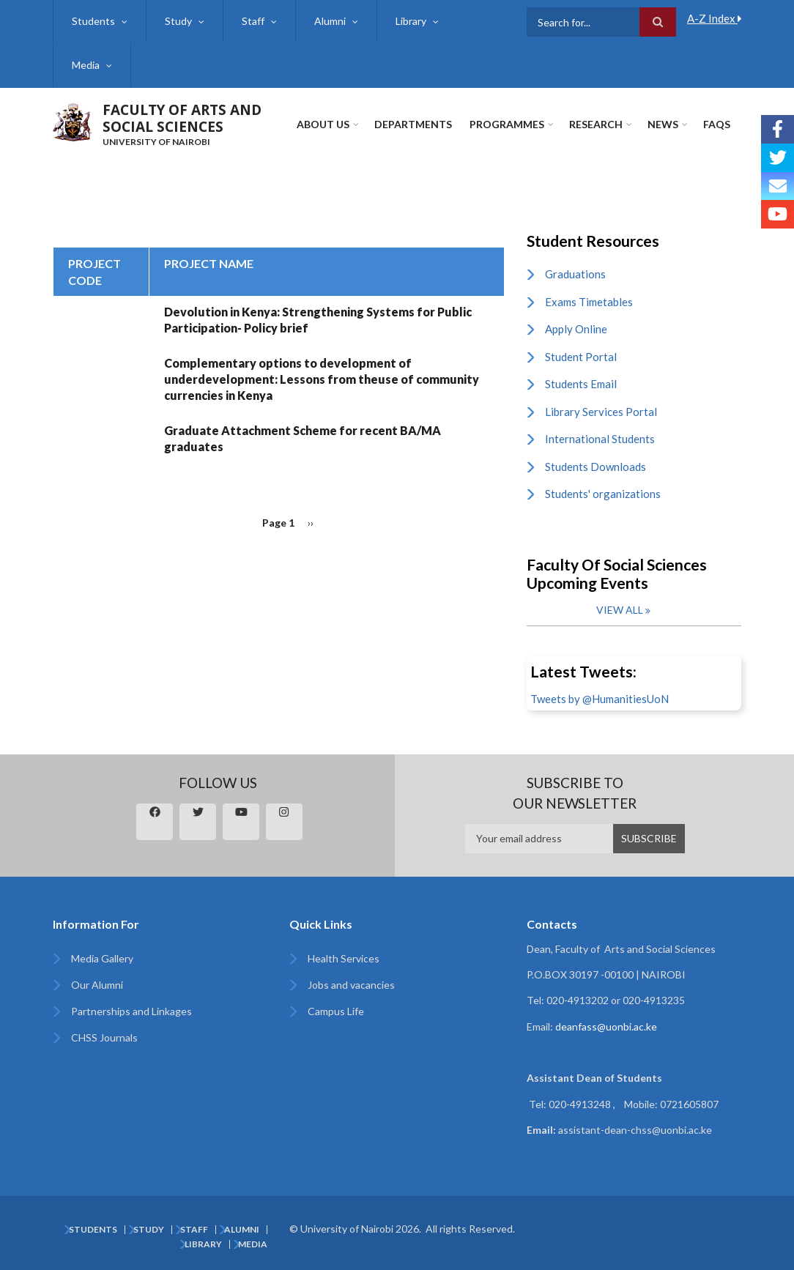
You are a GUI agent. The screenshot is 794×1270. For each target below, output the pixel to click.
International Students (600, 438)
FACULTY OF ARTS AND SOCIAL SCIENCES (182, 118)
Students (93, 21)
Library (411, 21)
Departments (413, 124)
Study (178, 21)
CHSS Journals (104, 1037)
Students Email (581, 383)
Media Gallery (102, 958)
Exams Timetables (589, 301)
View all (619, 610)
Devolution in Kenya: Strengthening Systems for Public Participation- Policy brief (318, 320)
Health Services (343, 958)
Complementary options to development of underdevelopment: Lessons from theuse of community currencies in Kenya (321, 379)
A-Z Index (714, 18)
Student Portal (581, 356)
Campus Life (336, 1011)
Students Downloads (595, 466)
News (663, 124)
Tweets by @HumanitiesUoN (599, 698)
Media (86, 65)
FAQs (716, 124)
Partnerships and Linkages (131, 1011)
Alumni (330, 21)
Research (596, 124)
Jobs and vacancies (351, 985)
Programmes (507, 124)
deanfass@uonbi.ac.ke (606, 1026)
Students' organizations (603, 493)
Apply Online (576, 328)
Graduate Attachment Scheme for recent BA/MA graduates (302, 438)
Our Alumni (97, 985)
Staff (253, 21)
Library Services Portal (601, 411)
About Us (323, 124)
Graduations (575, 274)
